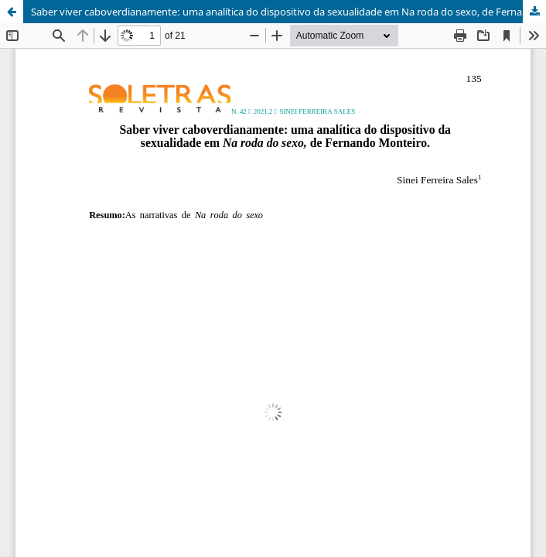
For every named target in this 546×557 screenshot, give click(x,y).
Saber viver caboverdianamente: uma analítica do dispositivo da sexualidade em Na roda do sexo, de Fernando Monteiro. (288, 12)
